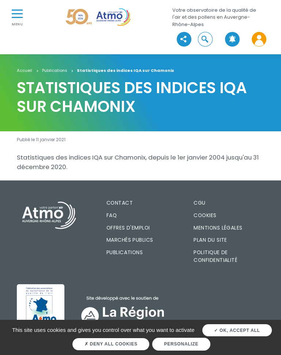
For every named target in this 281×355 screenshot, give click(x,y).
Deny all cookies (111, 344)
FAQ (111, 215)
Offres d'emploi (128, 227)
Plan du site (210, 240)
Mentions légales (218, 227)
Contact (119, 202)
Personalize (181, 344)
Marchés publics (129, 240)
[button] (205, 39)
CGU (199, 202)
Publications (54, 70)
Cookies (205, 215)
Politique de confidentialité (215, 256)
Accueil (24, 70)
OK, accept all (237, 330)
